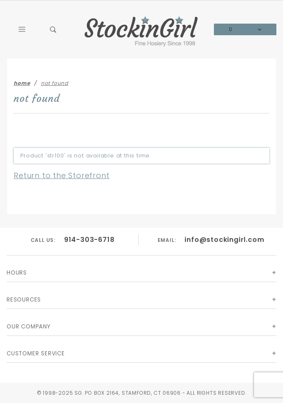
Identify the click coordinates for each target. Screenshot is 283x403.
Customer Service (36, 353)
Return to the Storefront (61, 175)
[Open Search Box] (54, 29)
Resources (24, 300)
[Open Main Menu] (22, 29)
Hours (17, 273)
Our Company (28, 327)
